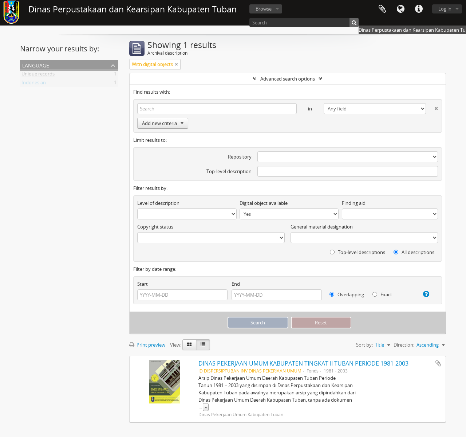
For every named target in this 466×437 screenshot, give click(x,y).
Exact (382, 294)
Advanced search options (287, 78)
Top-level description (229, 171)
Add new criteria (162, 123)
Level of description (158, 203)
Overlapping (346, 294)
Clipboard (382, 9)
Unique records (38, 75)
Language (400, 9)
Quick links (419, 9)
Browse (264, 8)
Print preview (147, 345)
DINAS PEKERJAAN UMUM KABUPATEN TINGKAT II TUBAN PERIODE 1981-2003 (303, 363)
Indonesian (33, 84)
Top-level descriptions (357, 252)
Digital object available (264, 203)
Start (142, 284)
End (236, 284)
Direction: (404, 345)
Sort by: (364, 345)
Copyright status (155, 226)
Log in (444, 8)
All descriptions (414, 252)
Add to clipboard (438, 363)
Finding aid (354, 203)
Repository (240, 156)
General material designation (322, 226)
